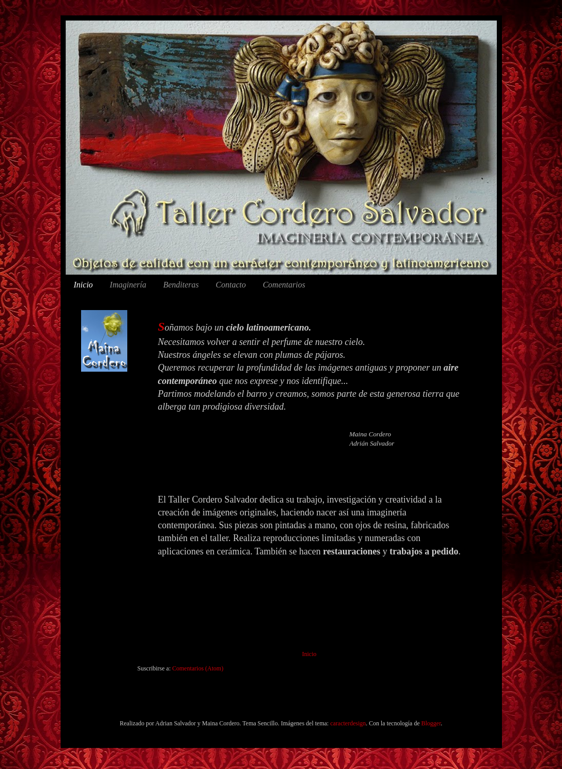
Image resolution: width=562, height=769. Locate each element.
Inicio (83, 284)
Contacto (231, 284)
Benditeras (181, 284)
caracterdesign (347, 723)
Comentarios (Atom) (198, 668)
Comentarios (284, 284)
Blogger (431, 723)
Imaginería (128, 284)
